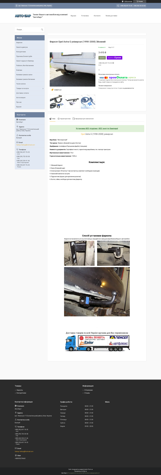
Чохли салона (21, 84)
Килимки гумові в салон (24, 74)
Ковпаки (19, 70)
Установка (85, 16)
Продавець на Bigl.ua (80, 471)
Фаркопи (19, 42)
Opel (83, 134)
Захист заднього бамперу (25, 61)
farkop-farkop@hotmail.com (25, 145)
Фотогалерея (20, 97)
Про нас (19, 102)
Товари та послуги (22, 88)
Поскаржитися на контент (75, 473)
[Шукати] (42, 29)
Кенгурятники (21, 52)
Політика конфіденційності (92, 473)
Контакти (97, 16)
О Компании (88, 390)
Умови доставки (111, 16)
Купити (102, 58)
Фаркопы (20, 390)
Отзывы (87, 393)
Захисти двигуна (22, 47)
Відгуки (73, 16)
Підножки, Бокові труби (24, 56)
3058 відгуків (128, 1)
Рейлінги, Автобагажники (25, 65)
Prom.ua (90, 469)
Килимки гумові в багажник (25, 79)
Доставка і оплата (22, 93)
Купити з (114, 58)
